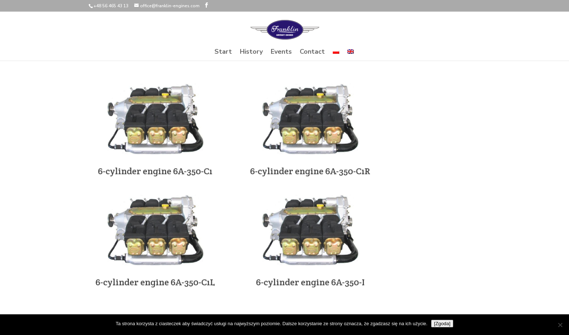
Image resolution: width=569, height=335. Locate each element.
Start (223, 52)
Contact (312, 52)
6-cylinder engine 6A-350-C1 (155, 168)
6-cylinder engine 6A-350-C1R (310, 168)
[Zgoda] (442, 323)
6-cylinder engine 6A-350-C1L (155, 279)
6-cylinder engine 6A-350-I (310, 279)
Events (281, 52)
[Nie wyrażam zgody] (560, 324)
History (251, 52)
